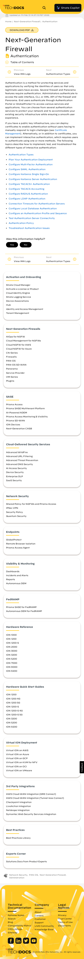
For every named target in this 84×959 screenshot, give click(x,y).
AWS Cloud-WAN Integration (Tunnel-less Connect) (35, 798)
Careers (39, 915)
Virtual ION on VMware (19, 770)
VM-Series (12, 377)
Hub (8, 305)
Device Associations (17, 301)
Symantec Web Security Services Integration (31, 814)
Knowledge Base (44, 929)
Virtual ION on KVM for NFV (21, 762)
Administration (16, 877)
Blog (10, 922)
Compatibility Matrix (19, 925)
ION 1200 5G (13, 702)
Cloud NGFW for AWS (18, 344)
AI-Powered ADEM (16, 412)
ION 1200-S (12, 643)
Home (8, 21)
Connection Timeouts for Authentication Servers (37, 203)
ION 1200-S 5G (14, 714)
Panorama (12, 368)
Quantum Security (16, 516)
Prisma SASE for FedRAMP (21, 607)
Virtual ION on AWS (17, 750)
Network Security (18, 875)
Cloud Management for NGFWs (23, 340)
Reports (10, 579)
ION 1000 (11, 635)
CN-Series (12, 352)
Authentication (49, 21)
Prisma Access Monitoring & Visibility (27, 416)
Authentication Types (21, 154)
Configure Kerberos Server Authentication (33, 179)
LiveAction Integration (18, 806)
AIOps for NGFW (15, 336)
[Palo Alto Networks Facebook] (11, 942)
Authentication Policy (21, 223)
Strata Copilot (67, 8)
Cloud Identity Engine (18, 293)
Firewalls (11, 356)
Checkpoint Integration (19, 802)
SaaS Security (14, 480)
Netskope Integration (18, 810)
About (38, 912)
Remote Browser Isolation (20, 543)
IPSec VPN (12, 508)
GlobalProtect (13, 539)
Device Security (15, 472)
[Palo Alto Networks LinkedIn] (18, 942)
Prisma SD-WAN (15, 420)
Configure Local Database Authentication (33, 208)
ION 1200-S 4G (14, 710)
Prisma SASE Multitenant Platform (25, 408)
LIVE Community (44, 926)
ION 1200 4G (13, 698)
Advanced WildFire (17, 452)
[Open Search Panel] (45, 7)
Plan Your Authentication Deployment (31, 159)
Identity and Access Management (24, 309)
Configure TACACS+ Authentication (29, 184)
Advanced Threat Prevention (22, 460)
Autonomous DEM (16, 583)
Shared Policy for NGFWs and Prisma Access (31, 504)
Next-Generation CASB (19, 428)
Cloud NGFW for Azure (19, 348)
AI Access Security (16, 468)
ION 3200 (11, 654)
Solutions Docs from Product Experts (26, 861)
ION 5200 (11, 658)
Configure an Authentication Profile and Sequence (38, 213)
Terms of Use (65, 922)
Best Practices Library (18, 838)
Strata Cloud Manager (18, 285)
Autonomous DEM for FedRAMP (24, 611)
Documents (64, 925)
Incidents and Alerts (17, 575)
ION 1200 (11, 639)
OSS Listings (15, 929)
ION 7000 (11, 663)
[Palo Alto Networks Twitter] (26, 942)
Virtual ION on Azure (17, 754)
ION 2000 (11, 647)
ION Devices (13, 424)
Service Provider (15, 373)
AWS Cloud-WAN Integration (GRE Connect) (31, 794)
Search (12, 918)
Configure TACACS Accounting (26, 189)
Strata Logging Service (18, 297)
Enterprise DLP (14, 476)
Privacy (62, 915)
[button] (82, 767)
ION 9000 (11, 667)
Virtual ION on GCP (17, 758)
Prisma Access (14, 404)
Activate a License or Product (22, 289)
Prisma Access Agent (18, 547)
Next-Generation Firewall (27, 21)
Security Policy (14, 512)
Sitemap (12, 932)
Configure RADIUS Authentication (28, 193)
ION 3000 (11, 651)
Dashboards (12, 571)
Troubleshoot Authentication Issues (29, 228)
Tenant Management (17, 313)
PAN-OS (11, 360)
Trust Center (65, 918)
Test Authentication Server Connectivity (32, 218)
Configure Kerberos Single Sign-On (29, 174)
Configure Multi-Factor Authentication (30, 164)
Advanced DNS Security (19, 464)
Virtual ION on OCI (16, 766)
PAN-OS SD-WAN (16, 364)
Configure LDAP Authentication (27, 198)
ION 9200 (11, 671)
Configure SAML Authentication (27, 169)
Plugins (10, 381)
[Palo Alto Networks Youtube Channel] (34, 942)
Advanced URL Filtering (19, 456)
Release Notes (16, 915)
